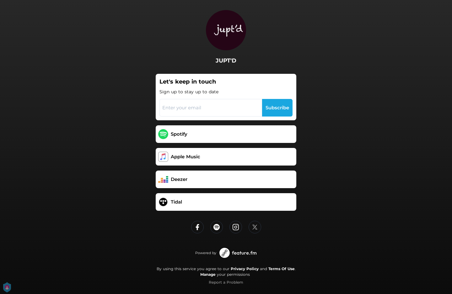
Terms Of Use (281, 268)
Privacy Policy (245, 268)
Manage (208, 274)
